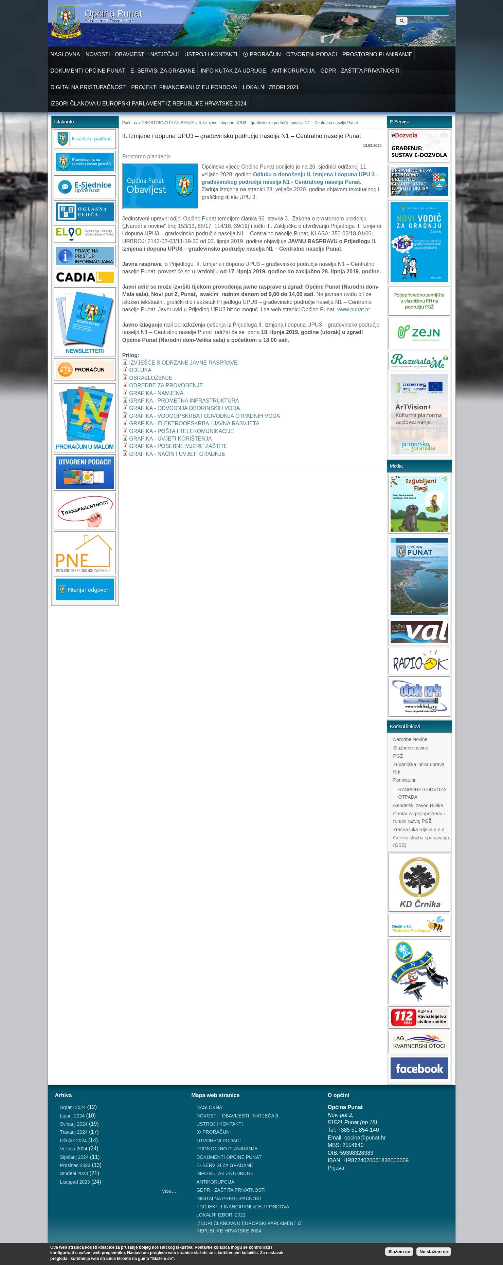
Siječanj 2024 (74, 1157)
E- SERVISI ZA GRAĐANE (162, 71)
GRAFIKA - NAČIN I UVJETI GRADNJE (177, 454)
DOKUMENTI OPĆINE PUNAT (88, 71)
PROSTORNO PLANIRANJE (377, 54)
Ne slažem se (433, 1251)
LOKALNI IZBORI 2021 (271, 87)
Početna (129, 122)
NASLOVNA (65, 54)
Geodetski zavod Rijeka (418, 805)
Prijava (336, 1168)
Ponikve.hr (404, 780)
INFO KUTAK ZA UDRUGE (233, 71)
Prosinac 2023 (75, 1165)
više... (169, 1191)
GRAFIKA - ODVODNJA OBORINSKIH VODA (184, 408)
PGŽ (398, 756)
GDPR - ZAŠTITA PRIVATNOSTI (359, 71)
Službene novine (411, 748)
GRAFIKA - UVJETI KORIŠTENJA (170, 439)
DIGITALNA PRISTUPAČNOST (88, 87)
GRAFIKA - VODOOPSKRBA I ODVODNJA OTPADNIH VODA (204, 416)
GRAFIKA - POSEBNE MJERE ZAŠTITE (178, 446)
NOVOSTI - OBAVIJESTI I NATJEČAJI (132, 54)
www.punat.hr (356, 309)
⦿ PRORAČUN (262, 54)
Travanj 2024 (74, 1132)
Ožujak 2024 (73, 1140)
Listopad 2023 (75, 1182)
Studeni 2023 (74, 1173)
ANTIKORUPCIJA (293, 71)
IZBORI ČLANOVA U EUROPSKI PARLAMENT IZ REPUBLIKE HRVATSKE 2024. (149, 103)
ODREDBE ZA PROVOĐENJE (166, 385)
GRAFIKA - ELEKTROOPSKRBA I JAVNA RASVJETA (194, 423)
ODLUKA (140, 370)
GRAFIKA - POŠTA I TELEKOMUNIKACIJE (181, 431)
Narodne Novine (410, 739)
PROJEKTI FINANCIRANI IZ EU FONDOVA (184, 87)
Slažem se (399, 1251)
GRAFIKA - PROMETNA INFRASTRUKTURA (184, 401)
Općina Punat (113, 13)
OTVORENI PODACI (311, 54)
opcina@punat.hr (365, 1138)
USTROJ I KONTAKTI (210, 54)
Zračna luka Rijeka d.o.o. (419, 829)
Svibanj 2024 (74, 1124)
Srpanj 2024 (73, 1107)
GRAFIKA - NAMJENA (156, 393)
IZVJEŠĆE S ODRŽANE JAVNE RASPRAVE (183, 363)
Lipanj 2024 (72, 1115)
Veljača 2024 (73, 1148)
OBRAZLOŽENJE (150, 378)
